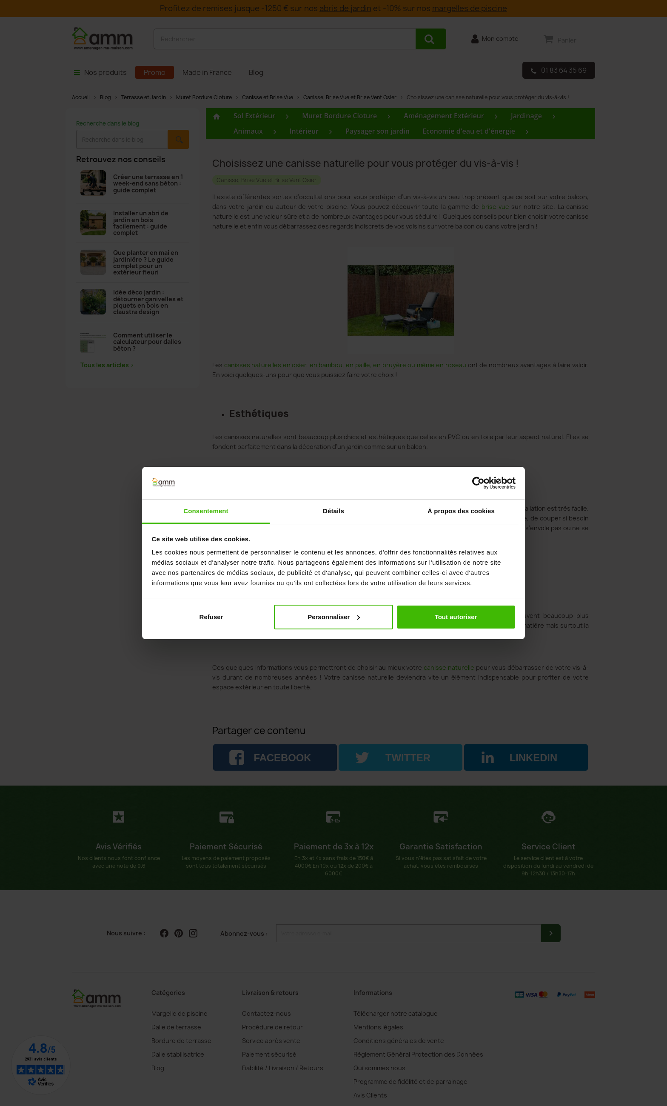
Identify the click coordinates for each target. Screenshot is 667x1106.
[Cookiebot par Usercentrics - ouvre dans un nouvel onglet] (478, 483)
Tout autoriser (456, 616)
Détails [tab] (333, 510)
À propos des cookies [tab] (461, 510)
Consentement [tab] (205, 510)
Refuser (211, 616)
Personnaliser (334, 616)
